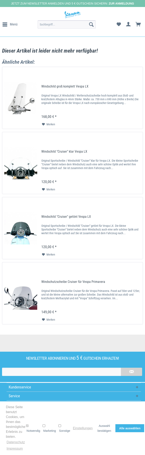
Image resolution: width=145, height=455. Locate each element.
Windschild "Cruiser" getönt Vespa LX (66, 217)
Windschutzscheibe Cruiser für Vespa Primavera (73, 282)
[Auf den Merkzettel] (48, 124)
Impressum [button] (15, 448)
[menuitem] (10, 24)
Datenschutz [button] (16, 442)
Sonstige (64, 428)
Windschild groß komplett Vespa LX (64, 86)
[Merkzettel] (119, 24)
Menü (9, 23)
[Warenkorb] (138, 24)
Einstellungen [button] (83, 428)
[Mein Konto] (128, 24)
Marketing (49, 428)
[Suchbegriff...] (67, 24)
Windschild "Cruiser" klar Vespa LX (64, 151)
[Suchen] (91, 24)
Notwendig (33, 428)
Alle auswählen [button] (129, 428)
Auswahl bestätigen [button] (104, 428)
